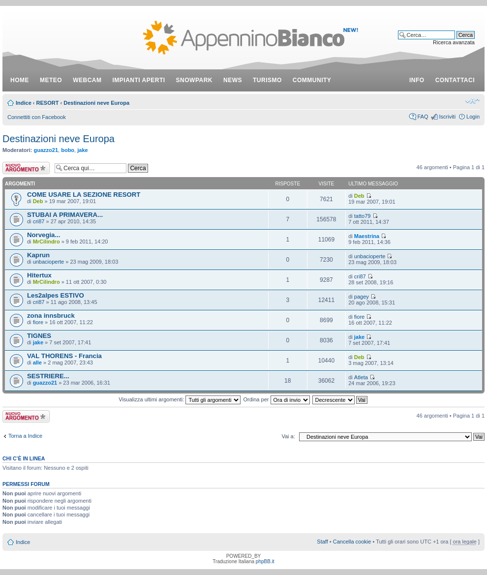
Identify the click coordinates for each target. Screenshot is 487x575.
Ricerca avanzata (454, 42)
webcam (87, 80)
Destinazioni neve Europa (96, 103)
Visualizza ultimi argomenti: (180, 399)
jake (82, 150)
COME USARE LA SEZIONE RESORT (83, 194)
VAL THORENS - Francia (64, 356)
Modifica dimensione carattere (472, 100)
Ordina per (276, 399)
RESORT (47, 103)
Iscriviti (447, 117)
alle (37, 362)
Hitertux (39, 275)
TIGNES (39, 335)
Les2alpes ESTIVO (55, 295)
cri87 (39, 221)
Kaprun (38, 255)
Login (473, 117)
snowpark (194, 80)
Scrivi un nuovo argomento (26, 168)
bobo (67, 150)
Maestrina (366, 236)
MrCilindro (46, 241)
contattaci (455, 80)
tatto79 (362, 216)
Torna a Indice (25, 436)
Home (19, 80)
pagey (361, 297)
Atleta (361, 377)
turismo (267, 80)
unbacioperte (48, 262)
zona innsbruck (51, 315)
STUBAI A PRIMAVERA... (65, 214)
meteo (51, 80)
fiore (38, 322)
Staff (322, 542)
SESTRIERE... (48, 376)
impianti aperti (139, 80)
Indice (23, 103)
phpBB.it (265, 561)
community (312, 80)
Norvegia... (43, 235)
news (232, 80)
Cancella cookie (352, 542)
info (417, 80)
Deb (38, 201)
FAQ (422, 117)
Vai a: (288, 436)
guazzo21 (46, 150)
